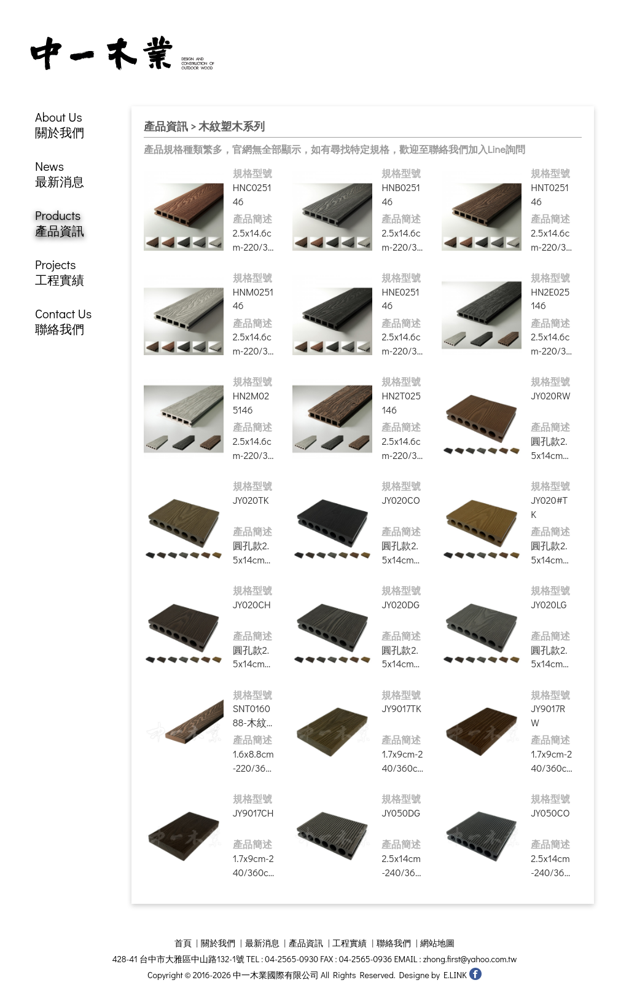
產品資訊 (306, 943)
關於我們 (218, 943)
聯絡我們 (394, 943)
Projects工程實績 (59, 272)
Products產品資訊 (59, 223)
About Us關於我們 (59, 125)
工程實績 (349, 943)
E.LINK (455, 975)
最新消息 (262, 943)
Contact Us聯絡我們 (63, 322)
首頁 (183, 943)
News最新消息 (59, 174)
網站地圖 (437, 943)
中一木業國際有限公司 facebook (475, 974)
